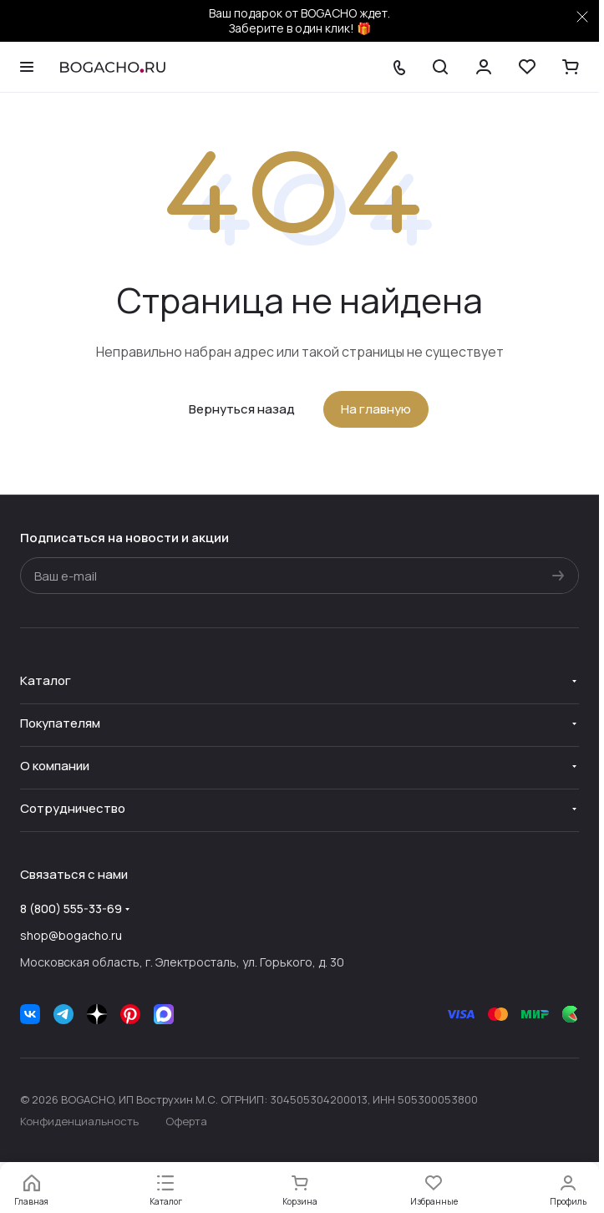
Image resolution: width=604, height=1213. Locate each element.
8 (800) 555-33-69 (71, 908)
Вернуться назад (242, 409)
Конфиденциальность (79, 1121)
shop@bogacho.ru (71, 935)
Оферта (186, 1121)
